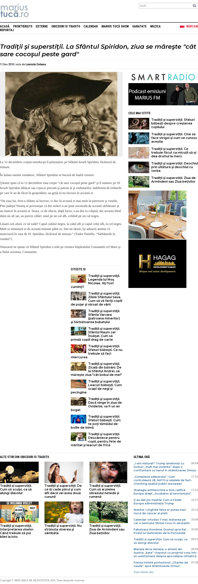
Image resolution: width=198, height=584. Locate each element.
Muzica (155, 26)
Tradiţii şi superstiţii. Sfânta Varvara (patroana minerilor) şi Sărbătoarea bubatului (95, 316)
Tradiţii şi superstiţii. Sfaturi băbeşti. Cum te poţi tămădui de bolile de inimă (96, 422)
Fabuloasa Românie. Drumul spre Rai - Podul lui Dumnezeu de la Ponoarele (161, 531)
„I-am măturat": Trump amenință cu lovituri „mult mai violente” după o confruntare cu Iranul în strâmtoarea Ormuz (165, 467)
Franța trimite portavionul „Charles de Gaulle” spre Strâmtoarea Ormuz (161, 564)
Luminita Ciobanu (36, 64)
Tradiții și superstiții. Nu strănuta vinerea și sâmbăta (63, 529)
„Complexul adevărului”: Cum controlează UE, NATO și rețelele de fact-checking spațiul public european (163, 480)
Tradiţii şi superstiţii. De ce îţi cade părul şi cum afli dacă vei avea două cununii (63, 491)
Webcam (192, 26)
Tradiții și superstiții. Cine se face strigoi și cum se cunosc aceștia (174, 137)
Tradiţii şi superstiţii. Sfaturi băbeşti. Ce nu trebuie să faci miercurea (96, 351)
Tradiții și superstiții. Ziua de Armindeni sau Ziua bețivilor (173, 179)
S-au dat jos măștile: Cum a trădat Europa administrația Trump (158, 501)
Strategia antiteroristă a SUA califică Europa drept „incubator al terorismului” (162, 491)
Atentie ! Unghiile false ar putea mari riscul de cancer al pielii (160, 511)
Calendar (91, 26)
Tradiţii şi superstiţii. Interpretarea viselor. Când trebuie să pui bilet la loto (17, 531)
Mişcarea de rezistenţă (35, 11)
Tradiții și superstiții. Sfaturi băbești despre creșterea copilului (173, 123)
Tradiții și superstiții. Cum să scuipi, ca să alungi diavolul (16, 489)
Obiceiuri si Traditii (65, 26)
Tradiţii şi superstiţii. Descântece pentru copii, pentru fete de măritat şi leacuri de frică (96, 439)
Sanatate (139, 26)
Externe (42, 26)
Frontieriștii (22, 26)
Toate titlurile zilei (144, 572)
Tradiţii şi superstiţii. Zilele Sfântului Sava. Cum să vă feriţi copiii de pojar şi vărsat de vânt (96, 299)
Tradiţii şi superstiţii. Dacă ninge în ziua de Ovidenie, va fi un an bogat (96, 404)
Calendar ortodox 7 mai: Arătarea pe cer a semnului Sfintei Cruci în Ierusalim (162, 521)
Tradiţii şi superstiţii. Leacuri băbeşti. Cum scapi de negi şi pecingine (96, 387)
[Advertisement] (32, 292)
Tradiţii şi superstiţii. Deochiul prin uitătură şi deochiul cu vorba (174, 167)
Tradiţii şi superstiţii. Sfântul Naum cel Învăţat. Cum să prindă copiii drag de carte (95, 334)
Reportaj (7, 30)
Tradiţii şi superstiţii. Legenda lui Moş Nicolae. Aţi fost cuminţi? (95, 281)
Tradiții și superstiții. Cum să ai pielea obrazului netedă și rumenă (105, 491)
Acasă (4, 26)
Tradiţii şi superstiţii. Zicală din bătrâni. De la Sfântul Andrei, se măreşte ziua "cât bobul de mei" (96, 369)
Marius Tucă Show (115, 26)
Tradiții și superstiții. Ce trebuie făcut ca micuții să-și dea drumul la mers (173, 152)
